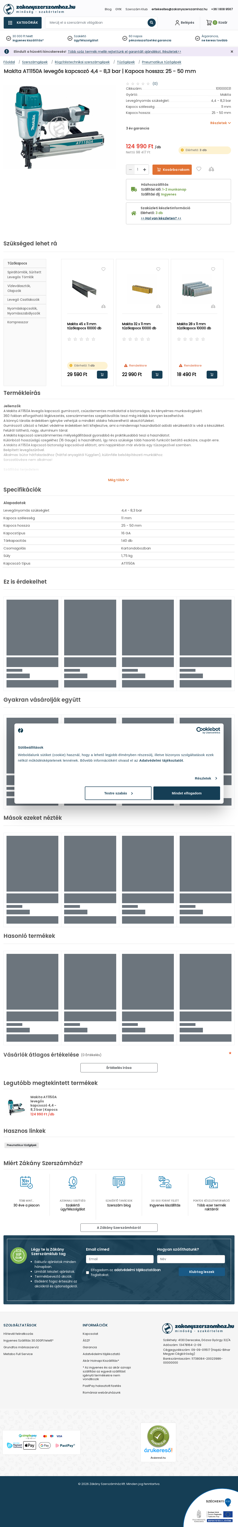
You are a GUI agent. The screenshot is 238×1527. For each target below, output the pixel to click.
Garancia (90, 1347)
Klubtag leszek (201, 1271)
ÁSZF (86, 1341)
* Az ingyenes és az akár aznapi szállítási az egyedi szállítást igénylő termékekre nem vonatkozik (107, 1374)
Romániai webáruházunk (102, 1393)
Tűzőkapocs (17, 263)
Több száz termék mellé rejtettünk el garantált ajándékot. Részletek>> (124, 51)
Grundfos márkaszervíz (21, 1347)
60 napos (135, 36)
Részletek (203, 778)
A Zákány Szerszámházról (119, 1227)
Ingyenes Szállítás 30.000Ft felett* (28, 1341)
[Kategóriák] (22, 23)
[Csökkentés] (130, 169)
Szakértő (80, 36)
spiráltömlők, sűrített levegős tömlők (24, 274)
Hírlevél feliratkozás (18, 1334)
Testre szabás (118, 793)
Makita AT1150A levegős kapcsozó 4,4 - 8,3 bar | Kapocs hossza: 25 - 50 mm (44, 1107)
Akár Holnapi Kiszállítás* (101, 1361)
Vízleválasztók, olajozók (19, 288)
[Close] (142, 5)
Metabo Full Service (18, 1354)
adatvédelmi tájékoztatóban (137, 1270)
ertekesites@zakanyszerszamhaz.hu (179, 9)
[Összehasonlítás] (211, 169)
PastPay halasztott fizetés (102, 1386)
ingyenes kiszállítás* (28, 40)
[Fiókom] (184, 22)
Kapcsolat (90, 1334)
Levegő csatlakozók (23, 299)
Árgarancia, (210, 36)
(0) (155, 83)
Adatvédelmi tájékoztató (101, 1354)
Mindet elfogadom (187, 793)
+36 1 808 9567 (222, 9)
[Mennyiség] (137, 169)
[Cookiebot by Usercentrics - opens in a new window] (199, 730)
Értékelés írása (119, 1067)
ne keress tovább (215, 40)
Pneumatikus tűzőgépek (21, 1145)
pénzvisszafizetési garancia (150, 40)
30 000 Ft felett (23, 36)
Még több (116, 480)
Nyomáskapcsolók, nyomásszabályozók (23, 311)
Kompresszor (17, 322)
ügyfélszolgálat (86, 40)
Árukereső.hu (158, 1457)
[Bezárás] (232, 51)
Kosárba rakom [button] (102, 375)
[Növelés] (144, 169)
